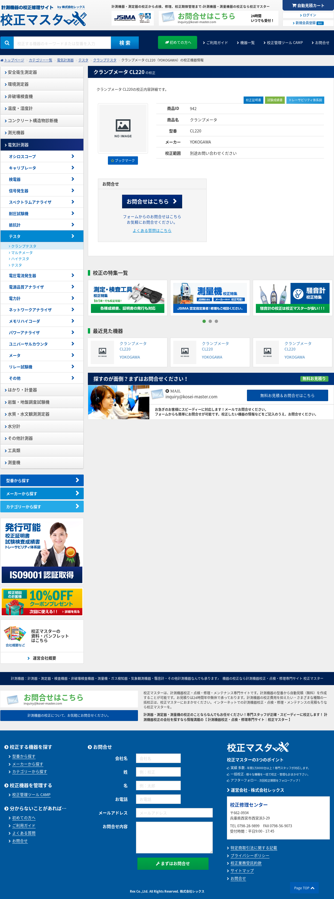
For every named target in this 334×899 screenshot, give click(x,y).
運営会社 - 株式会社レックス (255, 790)
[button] (204, 321)
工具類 (12, 450)
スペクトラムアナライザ (30, 202)
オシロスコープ (22, 156)
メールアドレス (113, 813)
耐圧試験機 (18, 213)
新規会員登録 (308, 22)
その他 (15, 378)
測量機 (12, 462)
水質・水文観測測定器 (27, 414)
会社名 (121, 758)
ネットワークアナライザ (30, 309)
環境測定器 (17, 84)
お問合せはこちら (148, 201)
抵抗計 (15, 225)
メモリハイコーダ (24, 321)
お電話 (121, 799)
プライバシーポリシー (250, 855)
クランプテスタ (105, 60)
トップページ (14, 60)
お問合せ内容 (115, 826)
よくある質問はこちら (152, 230)
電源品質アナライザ (26, 287)
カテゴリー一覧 (40, 60)
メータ (15, 355)
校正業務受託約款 (246, 863)
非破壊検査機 (19, 96)
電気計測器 (65, 60)
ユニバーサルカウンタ (30, 344)
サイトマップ (242, 870)
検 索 (124, 42)
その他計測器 (19, 438)
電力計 (15, 298)
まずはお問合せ (173, 863)
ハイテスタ (19, 258)
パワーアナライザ (24, 332)
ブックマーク (123, 160)
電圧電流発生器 (22, 275)
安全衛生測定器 (21, 72)
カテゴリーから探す (23, 506)
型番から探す (17, 480)
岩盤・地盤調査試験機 (27, 402)
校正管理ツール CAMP (285, 42)
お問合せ (322, 42)
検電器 (15, 179)
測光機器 (14, 132)
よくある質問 (24, 833)
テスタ (83, 60)
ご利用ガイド (217, 42)
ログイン (308, 15)
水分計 (12, 426)
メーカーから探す (21, 493)
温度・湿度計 (19, 108)
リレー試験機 (20, 366)
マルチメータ (21, 252)
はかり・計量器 (21, 390)
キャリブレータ (22, 168)
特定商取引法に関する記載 (254, 847)
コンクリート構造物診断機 (31, 120)
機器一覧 (247, 42)
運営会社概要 (44, 658)
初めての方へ (178, 42)
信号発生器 (18, 190)
